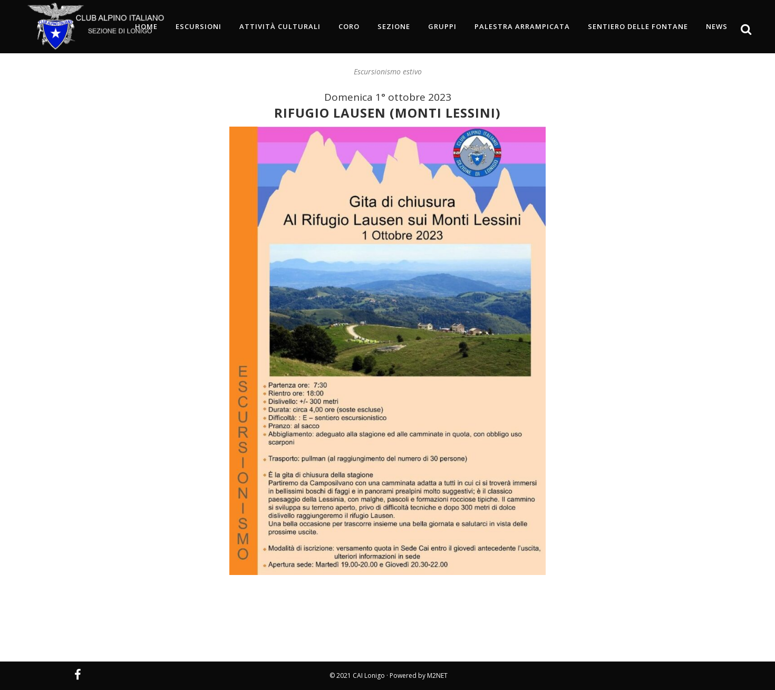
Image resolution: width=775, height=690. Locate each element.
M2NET (437, 675)
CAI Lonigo (369, 675)
